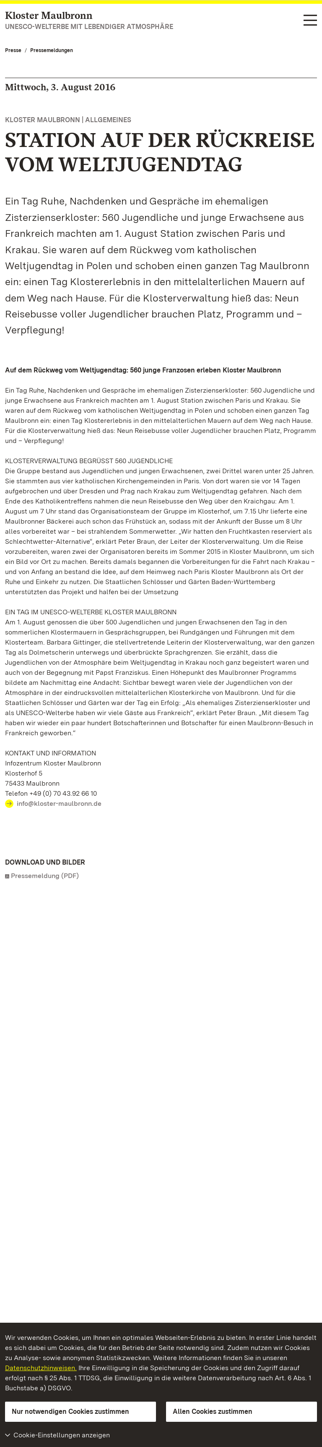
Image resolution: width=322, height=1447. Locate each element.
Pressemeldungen (51, 50)
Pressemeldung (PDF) (45, 876)
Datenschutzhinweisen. (41, 1368)
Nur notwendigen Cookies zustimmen (70, 1412)
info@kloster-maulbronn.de (59, 803)
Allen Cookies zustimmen (212, 1412)
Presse (13, 50)
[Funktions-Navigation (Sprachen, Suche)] (310, 20)
